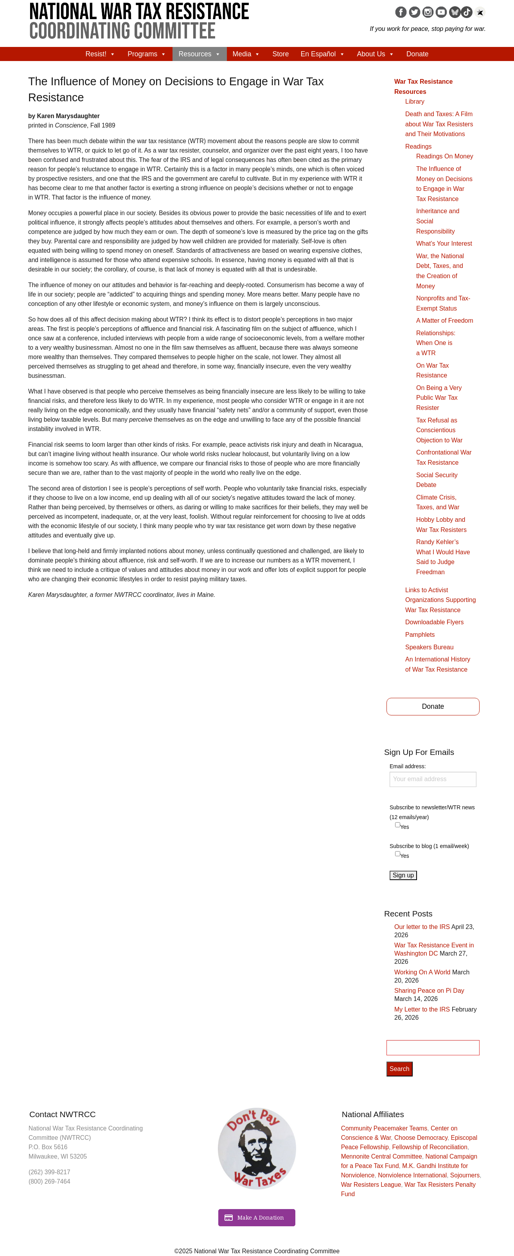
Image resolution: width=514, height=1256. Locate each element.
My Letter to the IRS (422, 1009)
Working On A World (422, 972)
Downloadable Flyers (434, 622)
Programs (147, 54)
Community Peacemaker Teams (384, 1128)
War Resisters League (371, 1184)
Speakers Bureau (429, 647)
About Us (376, 54)
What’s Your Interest (444, 243)
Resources (199, 54)
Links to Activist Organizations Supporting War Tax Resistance (440, 600)
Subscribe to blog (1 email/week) (429, 846)
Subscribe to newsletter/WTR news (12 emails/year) (432, 812)
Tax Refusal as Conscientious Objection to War (439, 430)
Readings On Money (444, 156)
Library (414, 101)
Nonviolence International (412, 1175)
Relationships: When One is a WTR (436, 343)
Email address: (433, 775)
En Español (323, 54)
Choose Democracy (421, 1137)
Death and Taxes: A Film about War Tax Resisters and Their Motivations (439, 124)
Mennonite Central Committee (381, 1156)
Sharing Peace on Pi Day (429, 990)
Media (247, 54)
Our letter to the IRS (422, 927)
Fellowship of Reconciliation (429, 1147)
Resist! (100, 54)
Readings (418, 146)
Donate (417, 54)
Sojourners (465, 1175)
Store (280, 54)
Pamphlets (420, 634)
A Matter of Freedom (444, 320)
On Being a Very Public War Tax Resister (439, 398)
